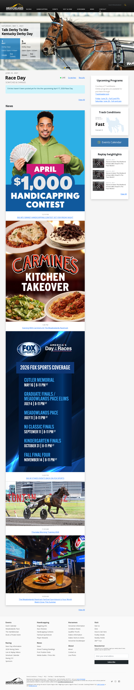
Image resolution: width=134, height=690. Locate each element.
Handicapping (42, 9)
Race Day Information (13, 646)
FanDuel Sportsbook (44, 635)
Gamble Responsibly (59, 676)
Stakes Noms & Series (76, 638)
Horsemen (81, 9)
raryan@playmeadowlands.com (65, 682)
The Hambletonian (12, 632)
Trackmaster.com (102, 94)
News (92, 9)
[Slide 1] (65, 68)
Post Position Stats (44, 652)
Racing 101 (9, 658)
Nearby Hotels (100, 638)
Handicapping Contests (45, 632)
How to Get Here (101, 632)
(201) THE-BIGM (81, 679)
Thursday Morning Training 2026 (45, 532)
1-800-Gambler (101, 684)
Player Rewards (42, 638)
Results (82, 77)
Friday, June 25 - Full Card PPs (107, 98)
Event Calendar (11, 626)
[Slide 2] (67, 68)
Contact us (102, 10)
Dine (96, 629)
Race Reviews (42, 629)
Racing (29, 9)
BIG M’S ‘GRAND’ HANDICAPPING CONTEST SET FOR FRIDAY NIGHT (45, 217)
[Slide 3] (69, 68)
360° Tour (98, 641)
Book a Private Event (13, 635)
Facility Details (100, 635)
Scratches (72, 77)
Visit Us (97, 626)
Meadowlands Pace (13, 629)
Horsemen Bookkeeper (76, 641)
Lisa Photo (72, 655)
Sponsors (9, 661)
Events (55, 9)
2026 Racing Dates (12, 649)
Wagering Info (42, 626)
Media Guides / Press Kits (46, 655)
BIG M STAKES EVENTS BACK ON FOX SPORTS (45, 478)
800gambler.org (33, 686)
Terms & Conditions (31, 676)
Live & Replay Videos (13, 652)
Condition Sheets (74, 629)
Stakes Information (75, 635)
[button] (125, 4)
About (70, 649)
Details (4, 55)
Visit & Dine (67, 9)
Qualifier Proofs (74, 632)
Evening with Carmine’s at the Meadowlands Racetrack (45, 328)
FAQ (45, 676)
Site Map (50, 676)
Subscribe (111, 662)
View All (82, 100)
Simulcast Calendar (12, 655)
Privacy (40, 676)
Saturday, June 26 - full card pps (108, 101)
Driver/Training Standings (46, 649)
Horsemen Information (76, 626)
